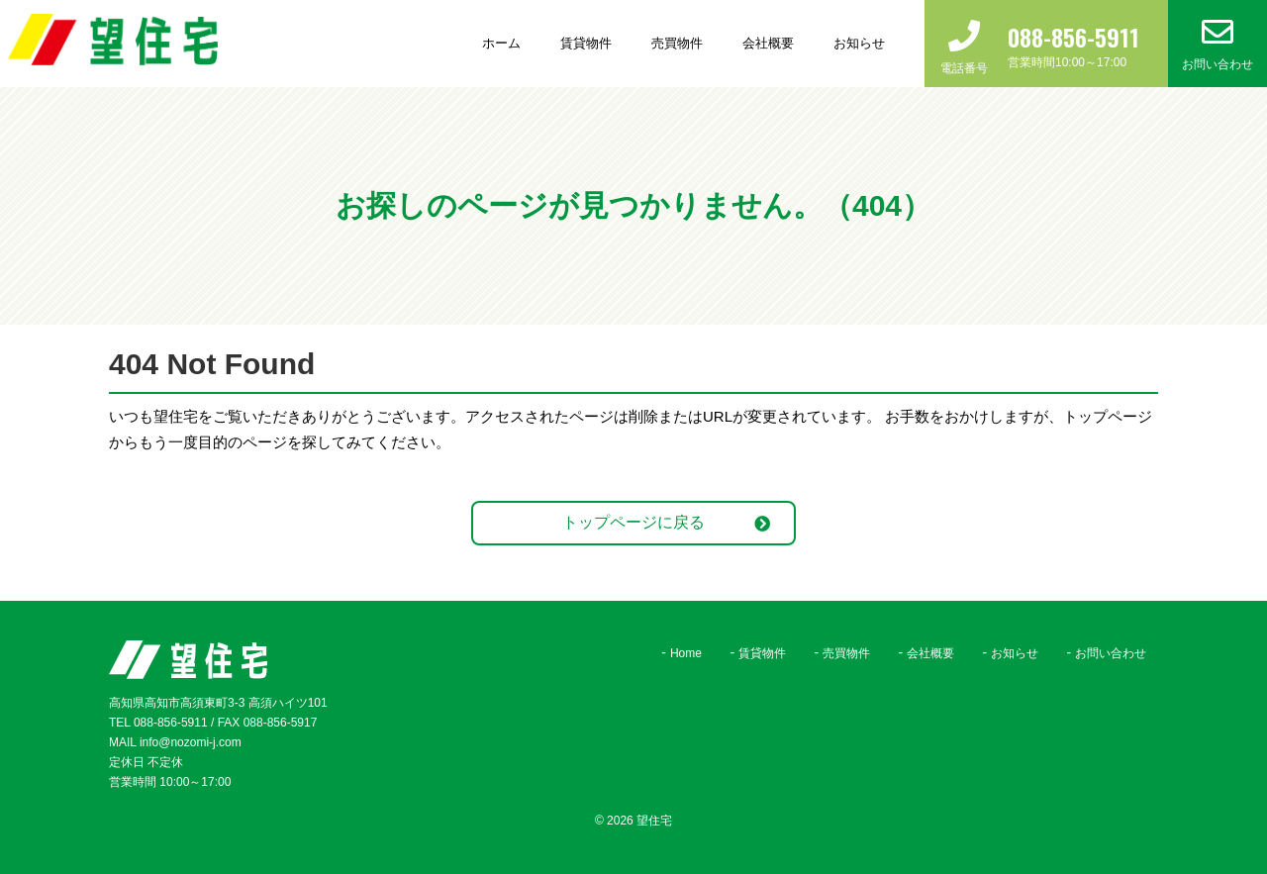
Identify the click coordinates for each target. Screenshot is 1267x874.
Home (686, 653)
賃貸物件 (586, 43)
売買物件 (677, 43)
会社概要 (768, 43)
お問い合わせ (1110, 653)
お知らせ (859, 43)
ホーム (501, 43)
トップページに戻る (633, 522)
